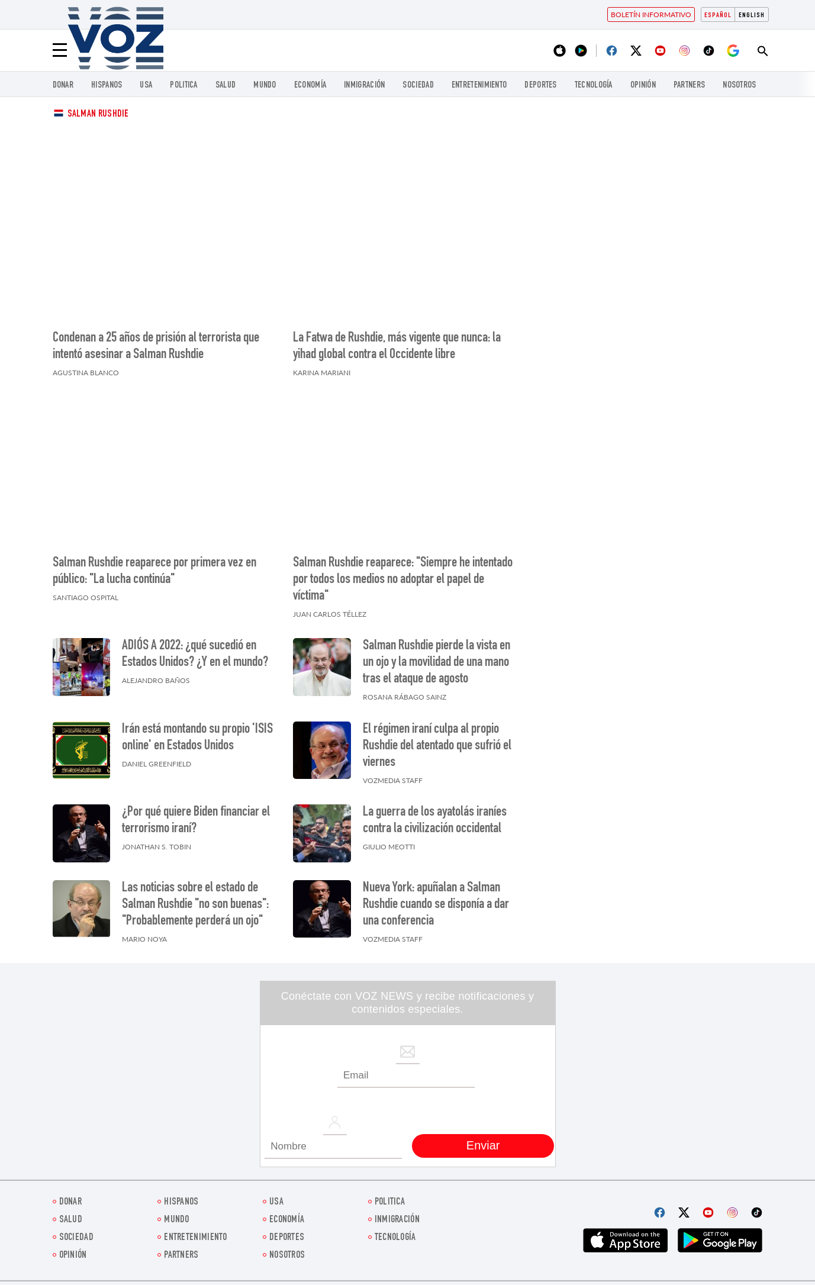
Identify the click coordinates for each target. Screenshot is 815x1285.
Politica (183, 85)
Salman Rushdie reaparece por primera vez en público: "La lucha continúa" (154, 571)
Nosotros (739, 85)
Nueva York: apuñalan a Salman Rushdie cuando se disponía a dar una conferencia (436, 905)
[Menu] (60, 50)
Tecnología (594, 85)
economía (310, 85)
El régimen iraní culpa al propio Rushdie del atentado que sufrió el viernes (437, 746)
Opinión (643, 85)
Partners (689, 85)
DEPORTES (540, 85)
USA (146, 85)
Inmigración (364, 85)
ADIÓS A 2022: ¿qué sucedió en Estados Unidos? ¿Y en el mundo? (195, 654)
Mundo (264, 85)
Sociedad (417, 85)
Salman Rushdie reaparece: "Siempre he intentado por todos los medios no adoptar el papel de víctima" (403, 580)
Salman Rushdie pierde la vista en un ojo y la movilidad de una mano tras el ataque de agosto (436, 663)
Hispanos (106, 85)
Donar (63, 85)
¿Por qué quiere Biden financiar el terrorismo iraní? (196, 821)
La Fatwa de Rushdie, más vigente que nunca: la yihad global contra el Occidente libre (397, 346)
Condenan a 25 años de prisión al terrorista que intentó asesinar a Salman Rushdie (156, 346)
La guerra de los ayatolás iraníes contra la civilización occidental (435, 821)
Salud (225, 85)
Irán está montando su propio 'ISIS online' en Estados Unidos (197, 738)
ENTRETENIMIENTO (479, 85)
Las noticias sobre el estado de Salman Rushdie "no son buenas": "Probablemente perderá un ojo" (195, 905)
